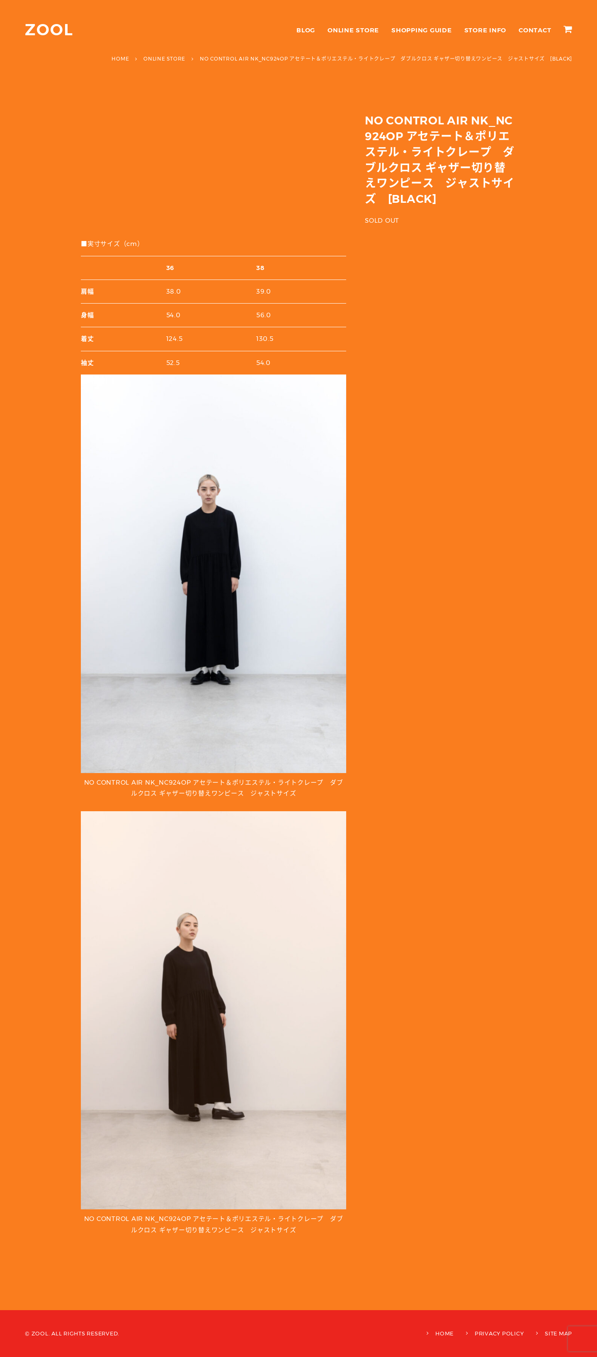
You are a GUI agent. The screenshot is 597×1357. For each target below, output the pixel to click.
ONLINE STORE (353, 30)
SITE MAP (558, 1333)
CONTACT (535, 30)
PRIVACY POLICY (499, 1333)
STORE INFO (485, 30)
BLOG (305, 30)
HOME (444, 1333)
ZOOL (49, 29)
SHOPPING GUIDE (421, 30)
